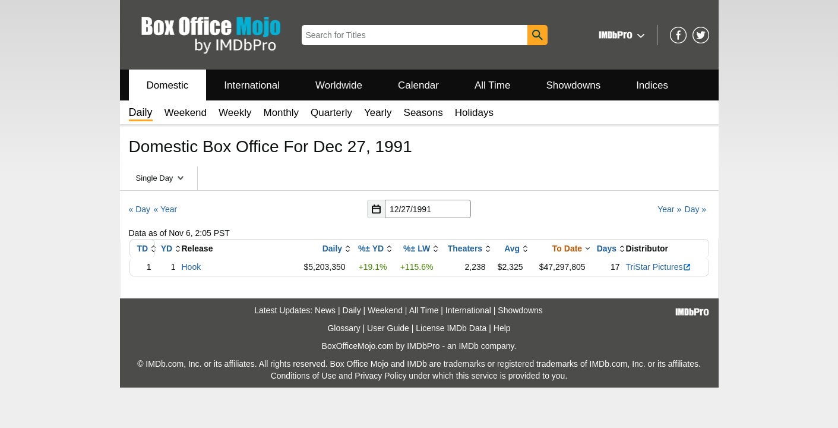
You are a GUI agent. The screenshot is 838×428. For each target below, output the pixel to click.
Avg (512, 248)
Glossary (343, 328)
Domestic (168, 85)
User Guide (388, 328)
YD (166, 248)
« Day (140, 209)
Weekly (235, 112)
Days (606, 248)
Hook (191, 267)
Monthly (281, 112)
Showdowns (573, 85)
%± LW (416, 248)
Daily (332, 248)
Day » (696, 209)
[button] (620, 34)
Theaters (465, 248)
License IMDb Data (451, 328)
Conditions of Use (304, 375)
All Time (492, 85)
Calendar (418, 85)
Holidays (474, 112)
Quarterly (331, 112)
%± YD (371, 248)
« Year (165, 209)
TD (142, 248)
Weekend (186, 112)
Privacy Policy (380, 375)
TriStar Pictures (659, 267)
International (252, 85)
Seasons (423, 112)
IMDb (468, 346)
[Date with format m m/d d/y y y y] (428, 209)
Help (502, 328)
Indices (652, 85)
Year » (669, 209)
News (325, 310)
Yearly (378, 112)
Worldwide (338, 85)
